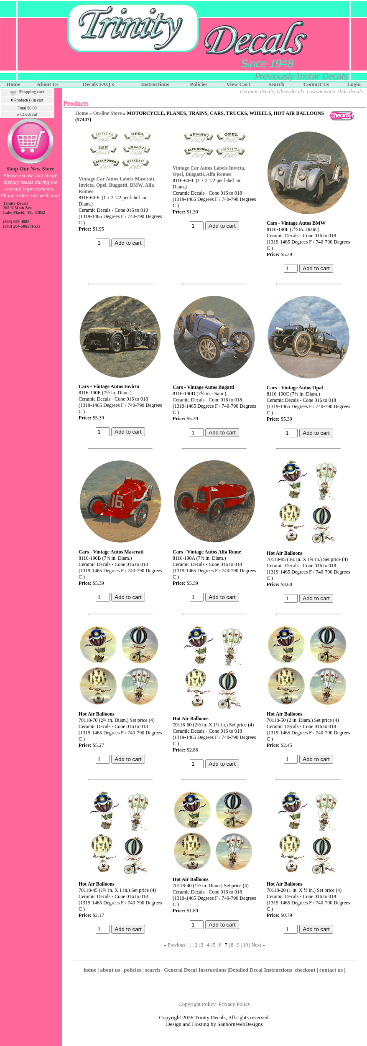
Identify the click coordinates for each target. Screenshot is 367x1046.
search (152, 970)
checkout (305, 970)
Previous (176, 945)
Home (81, 113)
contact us (331, 970)
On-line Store (107, 113)
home (90, 970)
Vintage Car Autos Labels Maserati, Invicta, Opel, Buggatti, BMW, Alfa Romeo (117, 185)
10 (245, 945)
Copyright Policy (197, 1004)
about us (110, 970)
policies (132, 970)
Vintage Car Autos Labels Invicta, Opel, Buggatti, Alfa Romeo (209, 171)
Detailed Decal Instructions (260, 970)
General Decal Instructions (195, 970)
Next (256, 945)
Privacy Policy (234, 1004)
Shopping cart (31, 91)
